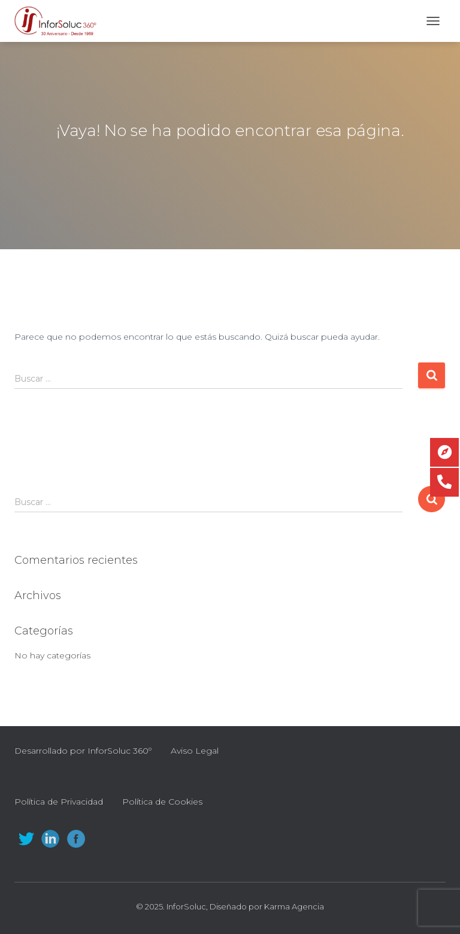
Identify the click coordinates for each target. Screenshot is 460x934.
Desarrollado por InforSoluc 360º (83, 750)
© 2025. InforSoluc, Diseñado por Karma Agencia (230, 906)
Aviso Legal (195, 750)
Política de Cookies (162, 801)
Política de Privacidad (58, 801)
